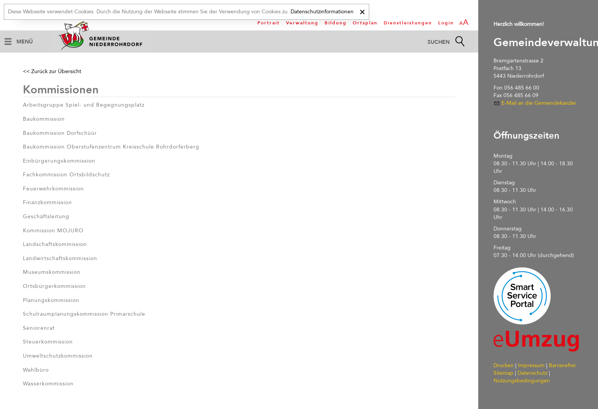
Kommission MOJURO (53, 230)
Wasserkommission (48, 383)
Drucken (504, 365)
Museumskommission (51, 272)
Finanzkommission (47, 202)
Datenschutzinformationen (322, 11)
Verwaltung (302, 23)
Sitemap (503, 373)
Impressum (531, 365)
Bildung (336, 23)
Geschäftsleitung (46, 216)
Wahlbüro (36, 370)
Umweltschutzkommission (58, 355)
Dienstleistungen (408, 23)
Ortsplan (365, 23)
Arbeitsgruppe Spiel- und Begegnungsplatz (84, 105)
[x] (362, 11)
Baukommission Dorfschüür (60, 133)
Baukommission (44, 119)
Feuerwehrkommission (53, 188)
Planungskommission (51, 300)
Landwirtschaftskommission (60, 258)
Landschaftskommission (55, 244)
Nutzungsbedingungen (522, 380)
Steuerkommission (48, 341)
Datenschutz (532, 373)
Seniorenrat (39, 328)
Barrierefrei (562, 365)
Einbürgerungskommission (59, 161)
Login (446, 23)
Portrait (268, 23)
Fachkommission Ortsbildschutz (66, 174)
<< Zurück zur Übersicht (52, 71)
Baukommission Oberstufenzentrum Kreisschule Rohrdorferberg (111, 146)
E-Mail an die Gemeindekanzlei (539, 103)
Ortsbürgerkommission (54, 286)
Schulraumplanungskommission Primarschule (84, 314)
